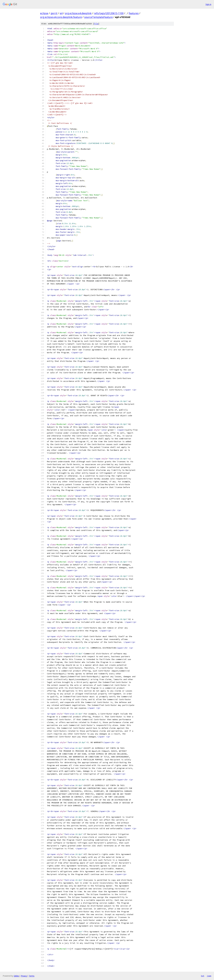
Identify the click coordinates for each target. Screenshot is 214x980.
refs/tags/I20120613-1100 (109, 13)
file (96, 24)
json (209, 976)
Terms (31, 976)
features (134, 13)
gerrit (54, 13)
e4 (61, 13)
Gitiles (16, 976)
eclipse (44, 13)
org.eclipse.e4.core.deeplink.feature (61, 17)
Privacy (24, 976)
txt (202, 976)
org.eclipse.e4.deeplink (78, 13)
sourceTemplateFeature (98, 17)
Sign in (208, 4)
